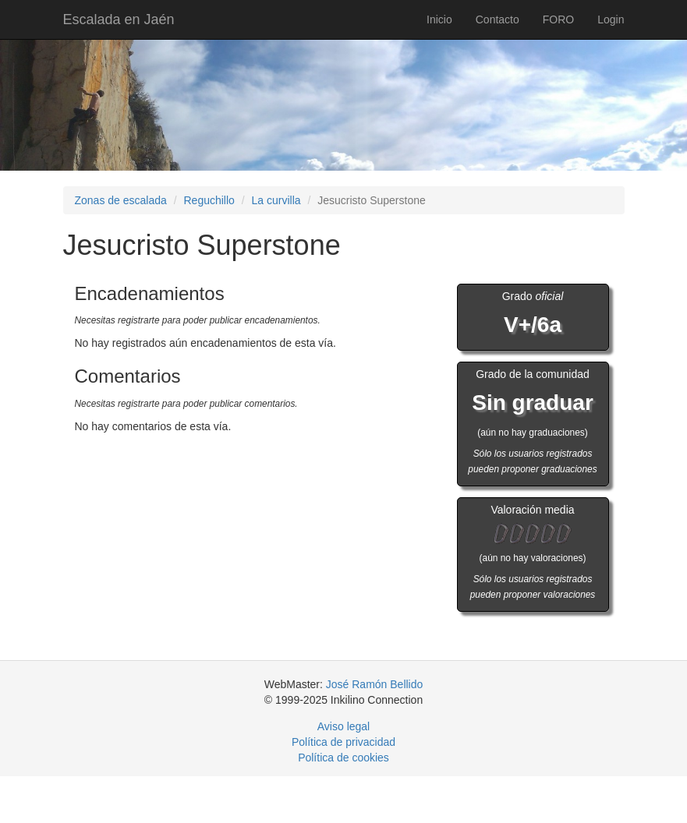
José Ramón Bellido (374, 684)
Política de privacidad (343, 742)
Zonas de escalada (121, 200)
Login (610, 19)
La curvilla (276, 200)
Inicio (439, 19)
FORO (558, 19)
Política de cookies (343, 757)
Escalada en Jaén (119, 19)
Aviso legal (343, 726)
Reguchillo (208, 200)
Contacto (497, 19)
